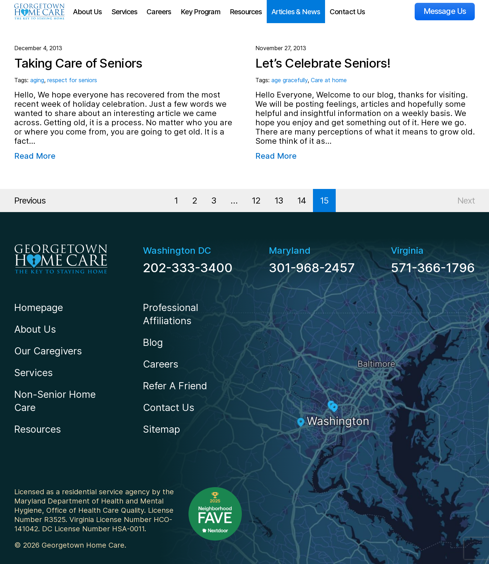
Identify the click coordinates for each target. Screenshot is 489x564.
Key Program (200, 11)
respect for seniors (72, 80)
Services (124, 11)
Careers (159, 11)
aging (37, 80)
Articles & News (295, 11)
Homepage (38, 307)
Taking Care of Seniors (78, 63)
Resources (246, 11)
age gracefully (289, 80)
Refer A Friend (175, 386)
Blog (153, 342)
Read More (34, 155)
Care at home (329, 80)
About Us (87, 11)
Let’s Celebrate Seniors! (323, 63)
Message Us (445, 11)
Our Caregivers (48, 351)
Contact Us (347, 11)
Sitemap (161, 429)
